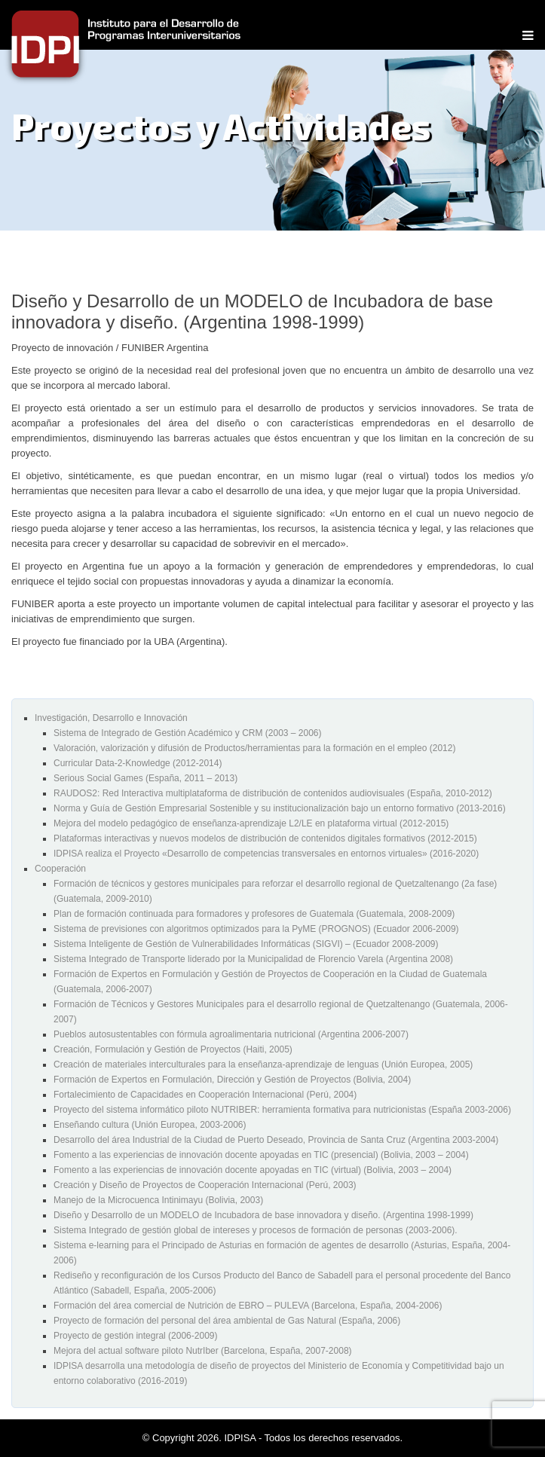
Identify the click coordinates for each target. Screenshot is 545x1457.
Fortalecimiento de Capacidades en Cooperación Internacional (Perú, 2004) (205, 1094)
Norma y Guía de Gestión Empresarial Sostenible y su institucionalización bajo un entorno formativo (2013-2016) (280, 808)
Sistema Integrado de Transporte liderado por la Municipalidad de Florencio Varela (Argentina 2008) (253, 959)
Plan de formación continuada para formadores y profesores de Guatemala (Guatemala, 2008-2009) (254, 914)
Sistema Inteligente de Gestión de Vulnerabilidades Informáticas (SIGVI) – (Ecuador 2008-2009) (246, 944)
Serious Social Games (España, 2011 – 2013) (145, 778)
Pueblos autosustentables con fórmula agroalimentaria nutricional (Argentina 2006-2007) (231, 1034)
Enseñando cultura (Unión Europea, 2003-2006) (150, 1124)
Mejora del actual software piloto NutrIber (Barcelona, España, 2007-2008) (203, 1351)
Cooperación (60, 868)
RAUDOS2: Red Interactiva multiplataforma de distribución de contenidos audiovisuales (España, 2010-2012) (273, 793)
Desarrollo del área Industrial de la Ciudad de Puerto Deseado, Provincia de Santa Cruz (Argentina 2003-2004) (276, 1140)
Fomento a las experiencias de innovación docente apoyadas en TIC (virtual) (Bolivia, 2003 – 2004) (253, 1170)
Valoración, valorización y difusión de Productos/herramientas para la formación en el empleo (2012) (254, 748)
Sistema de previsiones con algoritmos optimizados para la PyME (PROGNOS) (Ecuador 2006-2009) (256, 929)
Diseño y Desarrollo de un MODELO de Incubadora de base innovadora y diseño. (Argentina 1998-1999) (263, 1215)
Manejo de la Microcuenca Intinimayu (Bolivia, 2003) (158, 1200)
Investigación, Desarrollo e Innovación (111, 718)
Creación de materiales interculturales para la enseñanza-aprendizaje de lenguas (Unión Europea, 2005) (263, 1064)
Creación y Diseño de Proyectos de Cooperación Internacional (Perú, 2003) (205, 1185)
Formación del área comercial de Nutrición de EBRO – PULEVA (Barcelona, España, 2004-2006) (248, 1305)
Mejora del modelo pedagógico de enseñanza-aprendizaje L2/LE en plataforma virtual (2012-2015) (251, 823)
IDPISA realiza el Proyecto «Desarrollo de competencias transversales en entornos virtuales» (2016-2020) (266, 853)
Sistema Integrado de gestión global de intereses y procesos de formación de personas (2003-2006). (256, 1230)
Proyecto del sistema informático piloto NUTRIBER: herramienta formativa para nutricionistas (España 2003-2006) (282, 1109)
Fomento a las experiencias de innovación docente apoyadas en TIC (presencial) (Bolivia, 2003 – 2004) (261, 1155)
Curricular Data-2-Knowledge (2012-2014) (138, 763)
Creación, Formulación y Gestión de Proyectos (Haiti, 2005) (173, 1049)
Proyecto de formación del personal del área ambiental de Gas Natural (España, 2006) (227, 1320)
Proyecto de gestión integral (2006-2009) (135, 1335)
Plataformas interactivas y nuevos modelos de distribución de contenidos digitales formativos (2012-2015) (265, 838)
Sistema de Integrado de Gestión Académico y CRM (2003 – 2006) (188, 733)
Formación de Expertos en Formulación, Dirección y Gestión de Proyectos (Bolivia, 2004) (232, 1079)
